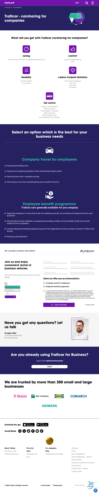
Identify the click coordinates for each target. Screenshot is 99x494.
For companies (50, 448)
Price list (30, 448)
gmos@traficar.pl (11, 338)
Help (47, 451)
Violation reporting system (54, 454)
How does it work (10, 451)
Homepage (8, 7)
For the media (45, 485)
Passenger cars (32, 454)
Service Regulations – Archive (82, 457)
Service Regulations (78, 454)
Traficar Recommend (11, 454)
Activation (75, 448)
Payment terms (77, 460)
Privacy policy (76, 466)
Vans (28, 457)
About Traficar (10, 448)
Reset (74, 451)
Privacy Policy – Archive (80, 468)
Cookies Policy (77, 471)
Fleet (29, 451)
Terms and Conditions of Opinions (83, 463)
